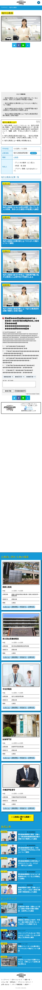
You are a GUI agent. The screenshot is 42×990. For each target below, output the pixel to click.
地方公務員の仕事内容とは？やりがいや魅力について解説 (20, 104)
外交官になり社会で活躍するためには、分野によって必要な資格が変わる (29, 962)
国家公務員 (7, 587)
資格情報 (14, 607)
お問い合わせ (5, 984)
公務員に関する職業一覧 (22, 818)
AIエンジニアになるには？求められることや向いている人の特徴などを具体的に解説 (29, 935)
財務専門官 (7, 739)
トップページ (5, 979)
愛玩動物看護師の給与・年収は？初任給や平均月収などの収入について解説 (29, 850)
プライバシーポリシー (24, 982)
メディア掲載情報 (17, 984)
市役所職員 (7, 689)
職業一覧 (27, 979)
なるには (6, 607)
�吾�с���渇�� (33, 394)
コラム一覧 (4, 982)
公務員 (16, 157)
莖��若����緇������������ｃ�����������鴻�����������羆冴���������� (21, 353)
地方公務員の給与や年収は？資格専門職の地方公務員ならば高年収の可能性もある (20, 109)
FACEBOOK (28, 409)
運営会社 (13, 982)
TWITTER (28, 407)
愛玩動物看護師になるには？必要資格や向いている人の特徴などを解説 (29, 876)
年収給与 (23, 607)
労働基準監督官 (9, 790)
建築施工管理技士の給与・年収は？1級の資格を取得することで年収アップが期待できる (29, 922)
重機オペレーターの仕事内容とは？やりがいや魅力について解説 (29, 948)
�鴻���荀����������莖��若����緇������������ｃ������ (20, 360)
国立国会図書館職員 (11, 639)
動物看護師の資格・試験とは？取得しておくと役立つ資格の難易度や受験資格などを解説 (29, 890)
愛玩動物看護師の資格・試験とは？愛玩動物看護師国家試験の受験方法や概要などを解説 (29, 836)
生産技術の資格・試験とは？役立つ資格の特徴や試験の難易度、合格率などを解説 (29, 909)
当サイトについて (17, 979)
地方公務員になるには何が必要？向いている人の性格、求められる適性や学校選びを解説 (20, 98)
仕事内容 (31, 607)
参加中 (27, 984)
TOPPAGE (4, 7)
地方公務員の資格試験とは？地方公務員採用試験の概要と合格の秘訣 (20, 114)
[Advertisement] (21, 69)
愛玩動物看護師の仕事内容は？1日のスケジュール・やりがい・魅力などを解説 (29, 863)
